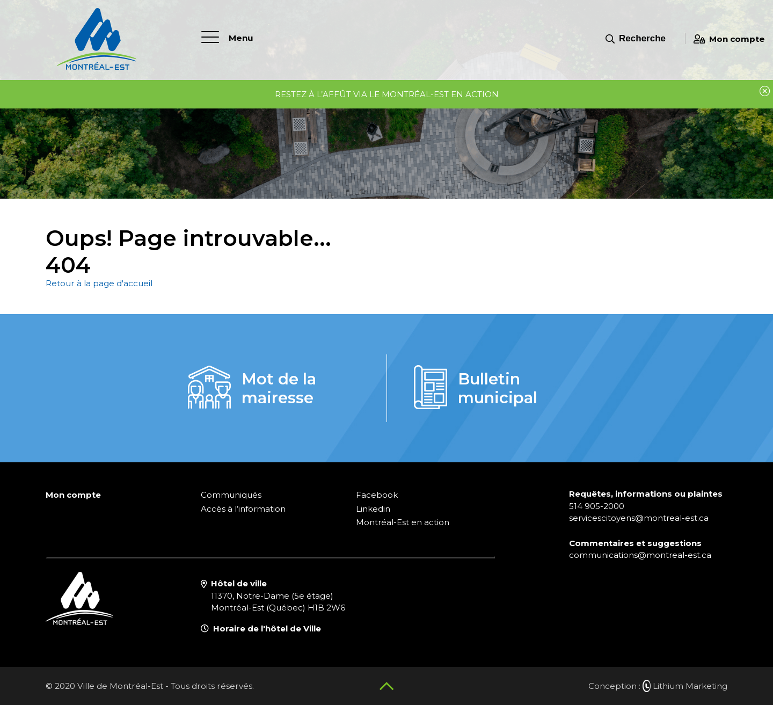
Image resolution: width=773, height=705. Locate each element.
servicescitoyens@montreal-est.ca (639, 518)
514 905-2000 (596, 506)
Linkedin (373, 509)
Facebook (377, 495)
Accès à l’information (243, 509)
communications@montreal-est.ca (640, 555)
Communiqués (231, 495)
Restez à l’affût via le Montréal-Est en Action (387, 94)
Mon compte (729, 39)
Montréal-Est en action (402, 522)
